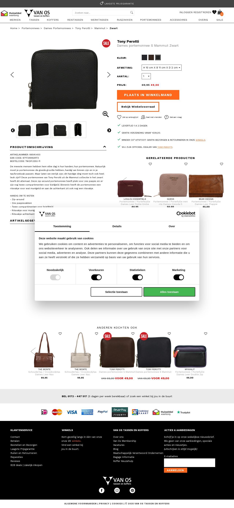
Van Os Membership (124, 441)
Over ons (118, 437)
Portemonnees (150, 19)
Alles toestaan (169, 291)
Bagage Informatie (123, 457)
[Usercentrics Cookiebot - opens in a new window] (179, 214)
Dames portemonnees (57, 28)
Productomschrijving (58, 147)
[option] (117, 3)
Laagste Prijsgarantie (22, 449)
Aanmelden (175, 470)
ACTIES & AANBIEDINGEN (179, 430)
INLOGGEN (186, 12)
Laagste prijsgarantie (116, 4)
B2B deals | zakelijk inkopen (26, 465)
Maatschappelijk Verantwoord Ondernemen (138, 453)
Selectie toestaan (116, 291)
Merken (15, 19)
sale (219, 19)
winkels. (76, 441)
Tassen (34, 19)
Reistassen (75, 19)
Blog (115, 449)
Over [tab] (172, 226)
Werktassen (99, 19)
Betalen (15, 441)
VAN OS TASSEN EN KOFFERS (131, 430)
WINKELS (67, 430)
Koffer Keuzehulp (123, 461)
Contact (15, 437)
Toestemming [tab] (62, 226)
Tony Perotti (82, 28)
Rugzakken (124, 19)
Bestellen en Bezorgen (23, 445)
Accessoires (178, 19)
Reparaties (16, 457)
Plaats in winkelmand (148, 95)
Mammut (99, 28)
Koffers (53, 19)
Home (13, 28)
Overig (203, 19)
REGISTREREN (202, 12)
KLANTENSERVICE (21, 430)
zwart (114, 28)
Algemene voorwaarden (80, 504)
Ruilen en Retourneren (23, 453)
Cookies (117, 504)
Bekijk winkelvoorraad (138, 106)
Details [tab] (117, 226)
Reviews (15, 461)
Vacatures (118, 445)
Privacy (104, 504)
